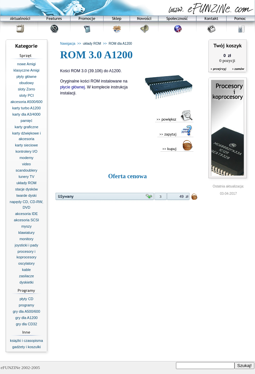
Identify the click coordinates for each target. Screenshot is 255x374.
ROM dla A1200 (120, 43)
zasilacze (26, 276)
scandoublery (26, 170)
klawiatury (27, 233)
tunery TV (26, 177)
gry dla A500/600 (26, 311)
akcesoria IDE (26, 214)
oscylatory (26, 263)
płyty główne (27, 77)
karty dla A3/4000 (26, 114)
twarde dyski (26, 195)
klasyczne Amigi (26, 70)
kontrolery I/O (26, 151)
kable (26, 270)
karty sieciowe (26, 145)
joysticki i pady (26, 245)
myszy (26, 226)
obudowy (26, 83)
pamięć (26, 121)
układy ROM (27, 183)
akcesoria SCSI (26, 220)
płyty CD (26, 299)
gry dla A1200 (26, 318)
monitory (26, 239)
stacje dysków (26, 189)
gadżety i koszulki (26, 347)
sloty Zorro (26, 89)
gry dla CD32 (26, 324)
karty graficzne (26, 127)
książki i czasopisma (26, 341)
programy (26, 305)
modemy (26, 158)
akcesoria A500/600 (27, 102)
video (26, 164)
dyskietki (26, 282)
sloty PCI (26, 95)
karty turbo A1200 (26, 108)
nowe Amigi (26, 64)
